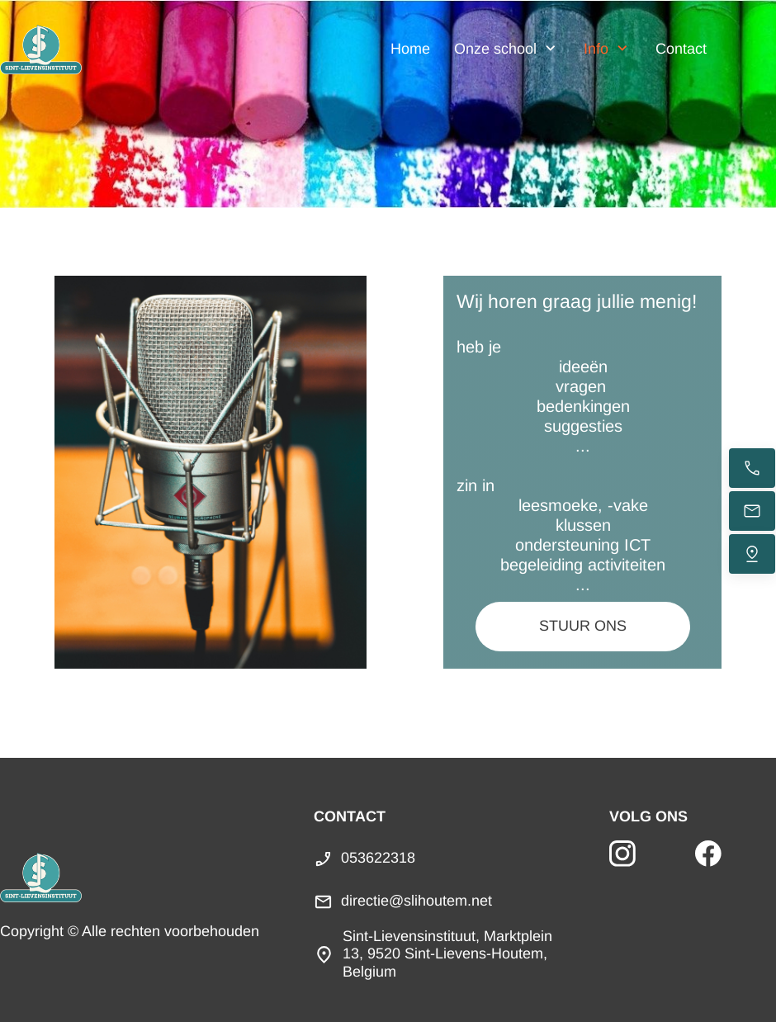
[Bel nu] (752, 468)
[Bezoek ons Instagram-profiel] (622, 853)
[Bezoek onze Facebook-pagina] (708, 853)
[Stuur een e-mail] (752, 511)
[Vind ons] (752, 554)
